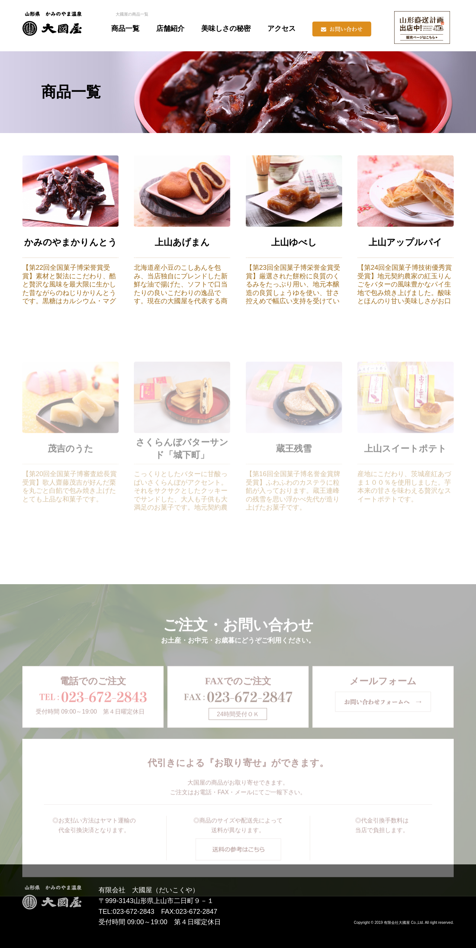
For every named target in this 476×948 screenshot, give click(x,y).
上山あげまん (182, 242)
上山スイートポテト (405, 468)
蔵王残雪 (294, 468)
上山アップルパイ (405, 242)
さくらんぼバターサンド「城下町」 (182, 468)
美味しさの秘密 (226, 28)
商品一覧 (125, 28)
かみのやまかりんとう (70, 242)
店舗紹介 (170, 28)
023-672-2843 (133, 911)
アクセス (281, 28)
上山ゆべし (294, 242)
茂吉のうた (70, 468)
